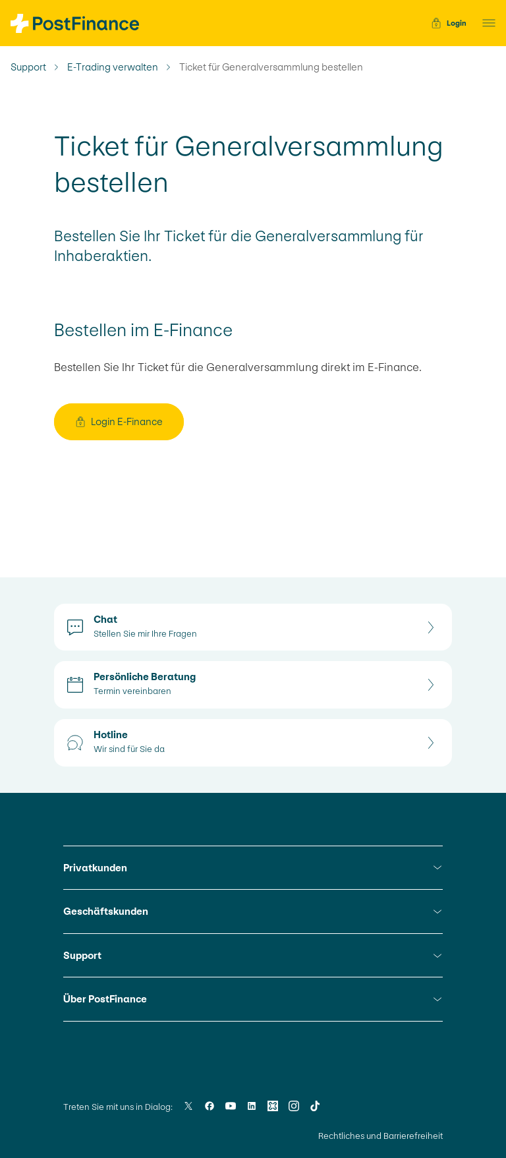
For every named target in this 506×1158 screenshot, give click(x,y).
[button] (484, 23)
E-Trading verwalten (112, 67)
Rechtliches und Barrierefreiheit (380, 1136)
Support (28, 67)
